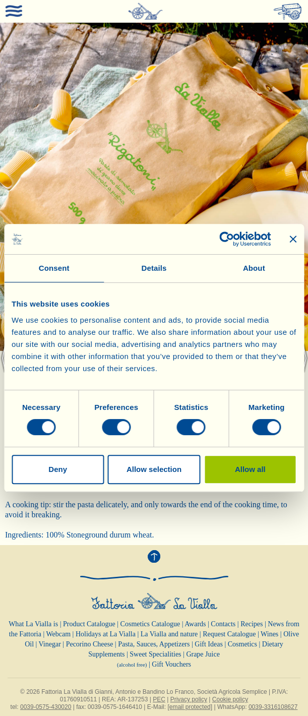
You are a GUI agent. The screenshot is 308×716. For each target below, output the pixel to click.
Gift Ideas (209, 644)
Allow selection (154, 469)
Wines (269, 634)
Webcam (58, 634)
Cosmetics (242, 644)
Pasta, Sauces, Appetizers (154, 644)
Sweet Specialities (155, 654)
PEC (159, 699)
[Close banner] (292, 239)
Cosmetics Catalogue (150, 624)
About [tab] (254, 268)
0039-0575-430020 (45, 706)
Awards (195, 624)
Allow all (250, 469)
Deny (57, 469)
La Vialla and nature (169, 634)
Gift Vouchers (171, 664)
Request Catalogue (229, 634)
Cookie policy (230, 699)
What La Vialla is (33, 624)
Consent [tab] (54, 268)
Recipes (251, 624)
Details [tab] (154, 268)
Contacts (223, 624)
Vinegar (50, 644)
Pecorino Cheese (89, 644)
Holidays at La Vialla (106, 634)
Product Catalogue (89, 624)
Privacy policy (188, 699)
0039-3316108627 (273, 706)
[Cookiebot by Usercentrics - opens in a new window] (226, 239)
